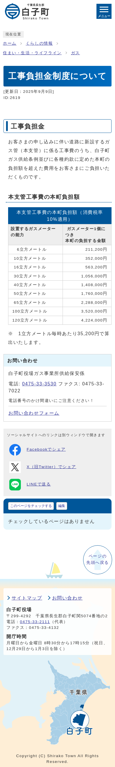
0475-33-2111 (35, 622)
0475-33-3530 (39, 383)
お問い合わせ (67, 597)
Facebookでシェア (37, 450)
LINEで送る (30, 484)
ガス (75, 53)
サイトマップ (27, 597)
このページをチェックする (31, 506)
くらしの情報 (39, 43)
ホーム (10, 43)
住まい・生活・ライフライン (32, 53)
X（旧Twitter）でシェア (42, 467)
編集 (61, 506)
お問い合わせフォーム (33, 413)
